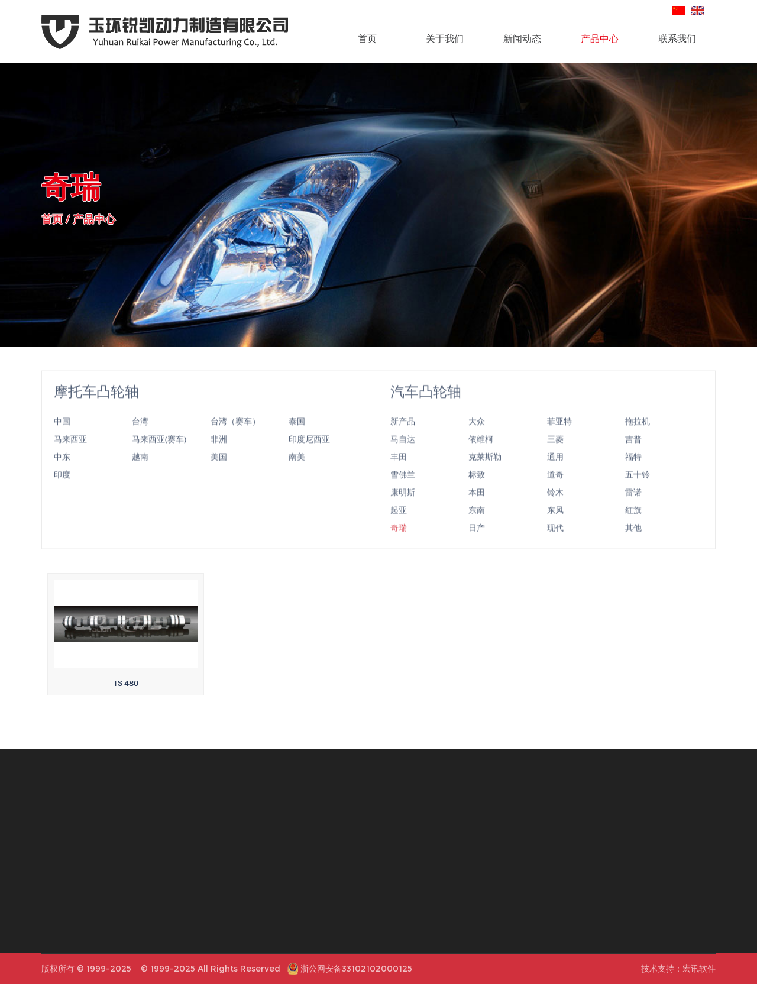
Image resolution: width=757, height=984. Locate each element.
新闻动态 (522, 38)
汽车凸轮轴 (425, 406)
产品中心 (600, 38)
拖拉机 (637, 436)
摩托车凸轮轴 (96, 406)
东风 (555, 524)
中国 (62, 436)
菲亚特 (559, 436)
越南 (140, 471)
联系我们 (677, 38)
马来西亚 (70, 453)
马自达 (402, 453)
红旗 (633, 524)
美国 (219, 471)
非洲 (219, 453)
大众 (476, 436)
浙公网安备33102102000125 (356, 968)
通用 (555, 471)
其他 (633, 542)
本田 (476, 507)
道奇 (555, 489)
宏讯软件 (699, 968)
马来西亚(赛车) (159, 453)
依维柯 (480, 453)
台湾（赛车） (235, 436)
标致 (476, 489)
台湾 (140, 436)
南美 (297, 471)
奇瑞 (398, 542)
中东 (62, 471)
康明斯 (402, 507)
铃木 (555, 507)
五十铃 (637, 489)
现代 (555, 542)
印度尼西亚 (309, 453)
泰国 (297, 436)
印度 (62, 489)
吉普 (633, 453)
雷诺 (633, 507)
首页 (367, 38)
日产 (476, 542)
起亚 (398, 524)
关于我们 (445, 38)
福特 (633, 471)
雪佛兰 (402, 489)
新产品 (402, 436)
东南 (476, 524)
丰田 (398, 471)
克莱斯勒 (485, 471)
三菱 (555, 453)
